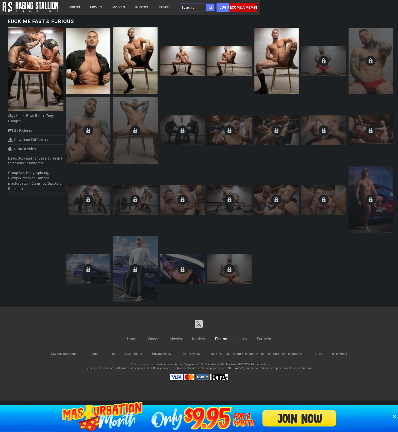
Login (224, 7)
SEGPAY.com (236, 368)
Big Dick (54, 183)
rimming (29, 178)
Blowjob (14, 178)
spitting (42, 173)
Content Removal (302, 368)
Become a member (243, 7)
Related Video (22, 149)
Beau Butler (35, 116)
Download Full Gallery (28, 139)
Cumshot (38, 183)
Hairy (30, 173)
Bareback (15, 189)
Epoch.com (107, 368)
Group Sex (16, 173)
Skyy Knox (16, 116)
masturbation (19, 183)
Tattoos (43, 178)
